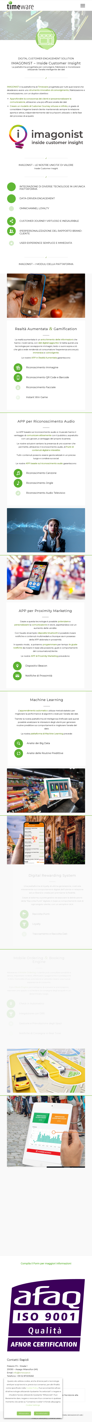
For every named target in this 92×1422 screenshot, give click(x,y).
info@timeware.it (21, 1372)
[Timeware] (38, 5)
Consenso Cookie (54, 1418)
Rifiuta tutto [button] (24, 1413)
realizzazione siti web (74, 1415)
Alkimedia (63, 1415)
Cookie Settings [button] (33, 1405)
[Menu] (81, 5)
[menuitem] (81, 5)
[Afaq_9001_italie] (46, 1315)
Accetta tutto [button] (42, 1413)
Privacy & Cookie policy (40, 1418)
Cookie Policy (32, 1388)
